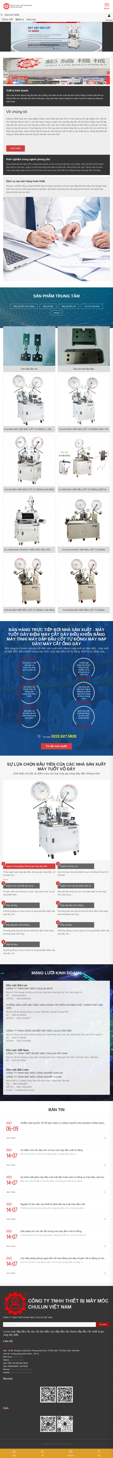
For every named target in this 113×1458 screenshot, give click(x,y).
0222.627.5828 (12, 15)
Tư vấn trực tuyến (56, 746)
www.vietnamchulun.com (21, 1372)
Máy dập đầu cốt (69, 306)
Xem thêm (15, 148)
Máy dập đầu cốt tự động (23, 306)
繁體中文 (19, 19)
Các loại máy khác (92, 306)
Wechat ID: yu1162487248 (22, 1369)
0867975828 (18, 1357)
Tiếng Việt (7, 19)
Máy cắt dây (48, 306)
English (31, 19)
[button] (102, 34)
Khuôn (56, 313)
